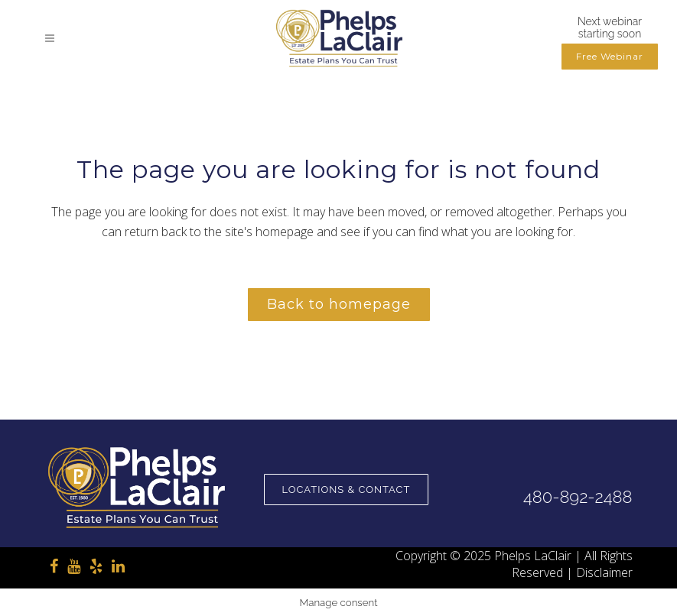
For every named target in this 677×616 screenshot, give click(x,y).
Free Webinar (609, 56)
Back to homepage (339, 304)
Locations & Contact (346, 489)
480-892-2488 (577, 497)
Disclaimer (604, 572)
